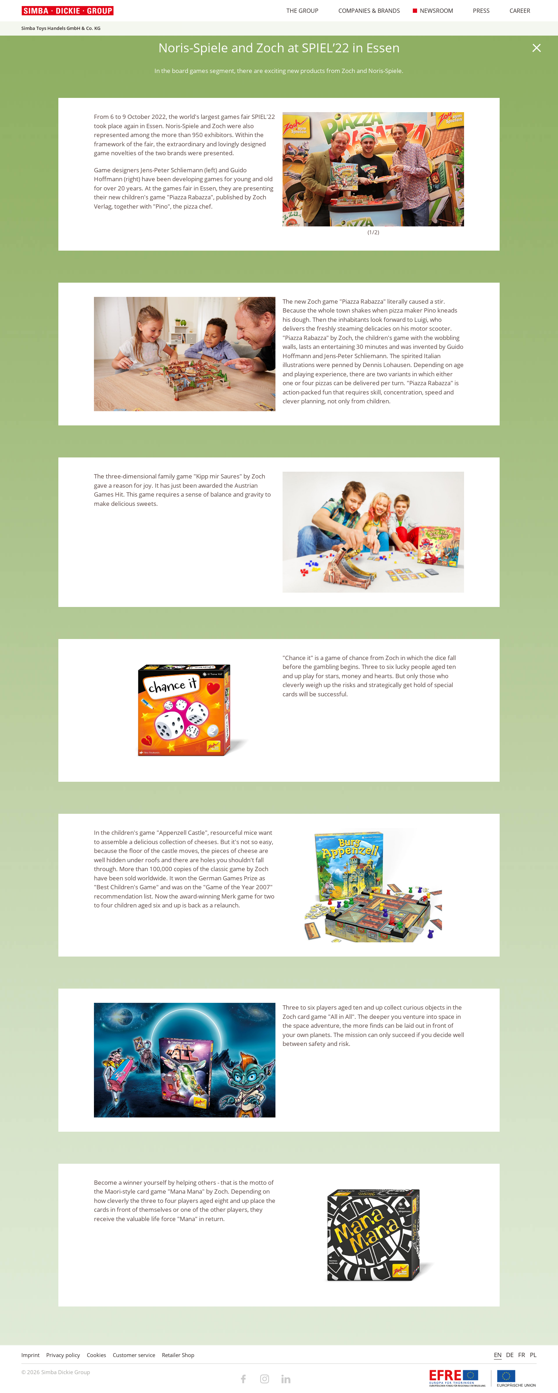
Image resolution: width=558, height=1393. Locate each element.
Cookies (96, 1354)
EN (498, 1355)
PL (533, 1355)
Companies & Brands (365, 11)
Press (478, 11)
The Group (299, 11)
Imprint (30, 1354)
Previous (291, 169)
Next (455, 169)
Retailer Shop (178, 1354)
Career (516, 11)
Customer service (134, 1354)
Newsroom (433, 11)
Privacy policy (63, 1354)
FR (521, 1355)
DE (510, 1355)
